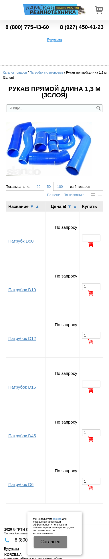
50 (49, 187)
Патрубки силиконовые (46, 72)
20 (38, 187)
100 (60, 187)
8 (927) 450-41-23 (82, 27)
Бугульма (54, 40)
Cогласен (50, 541)
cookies (57, 518)
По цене (53, 195)
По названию (74, 195)
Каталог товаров (15, 72)
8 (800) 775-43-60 (27, 27)
